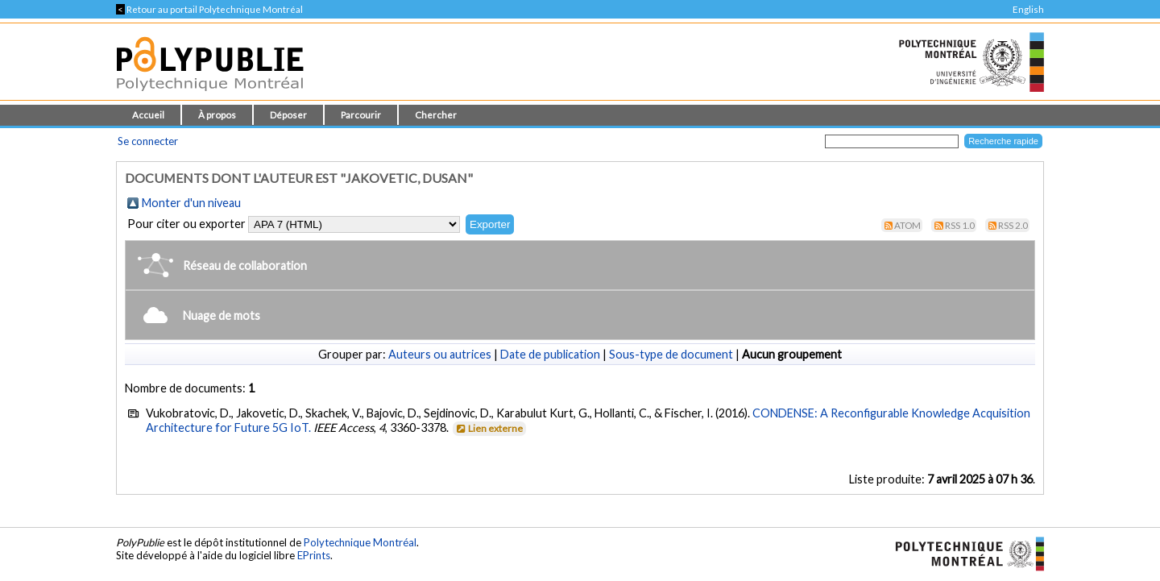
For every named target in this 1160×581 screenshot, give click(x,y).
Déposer (288, 115)
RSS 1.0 (960, 225)
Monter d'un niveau (191, 203)
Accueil (148, 115)
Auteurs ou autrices (439, 354)
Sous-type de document (671, 354)
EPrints (313, 555)
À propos (217, 115)
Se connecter (148, 141)
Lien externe (488, 428)
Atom (907, 225)
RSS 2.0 (1013, 225)
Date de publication (550, 354)
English (1028, 9)
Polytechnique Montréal (360, 542)
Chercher (436, 115)
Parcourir (361, 115)
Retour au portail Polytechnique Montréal (209, 9)
